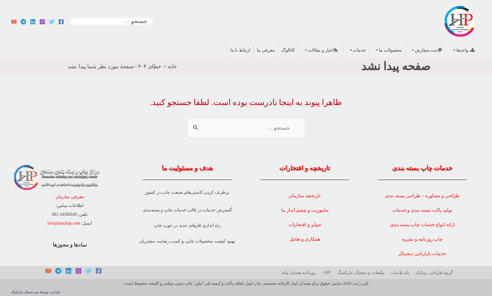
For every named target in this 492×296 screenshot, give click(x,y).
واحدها (459, 50)
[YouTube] (14, 22)
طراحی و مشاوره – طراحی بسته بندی (422, 195)
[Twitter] (52, 22)
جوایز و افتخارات (304, 224)
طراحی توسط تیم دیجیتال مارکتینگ (35, 292)
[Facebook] (61, 22)
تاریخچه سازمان (305, 195)
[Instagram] (42, 22)
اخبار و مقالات (318, 50)
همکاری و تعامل (305, 239)
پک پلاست (400, 272)
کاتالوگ (288, 50)
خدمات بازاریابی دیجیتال (422, 253)
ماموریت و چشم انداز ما (304, 210)
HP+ (326, 272)
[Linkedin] (33, 22)
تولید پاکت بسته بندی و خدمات (422, 210)
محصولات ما (387, 50)
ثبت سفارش (423, 50)
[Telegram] (23, 22)
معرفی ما (266, 50)
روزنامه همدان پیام (299, 272)
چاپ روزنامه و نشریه (422, 239)
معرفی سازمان (69, 196)
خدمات (356, 50)
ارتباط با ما (240, 50)
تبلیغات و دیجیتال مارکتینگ (361, 272)
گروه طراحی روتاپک (434, 272)
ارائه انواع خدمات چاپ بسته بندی (422, 224)
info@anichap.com (64, 223)
